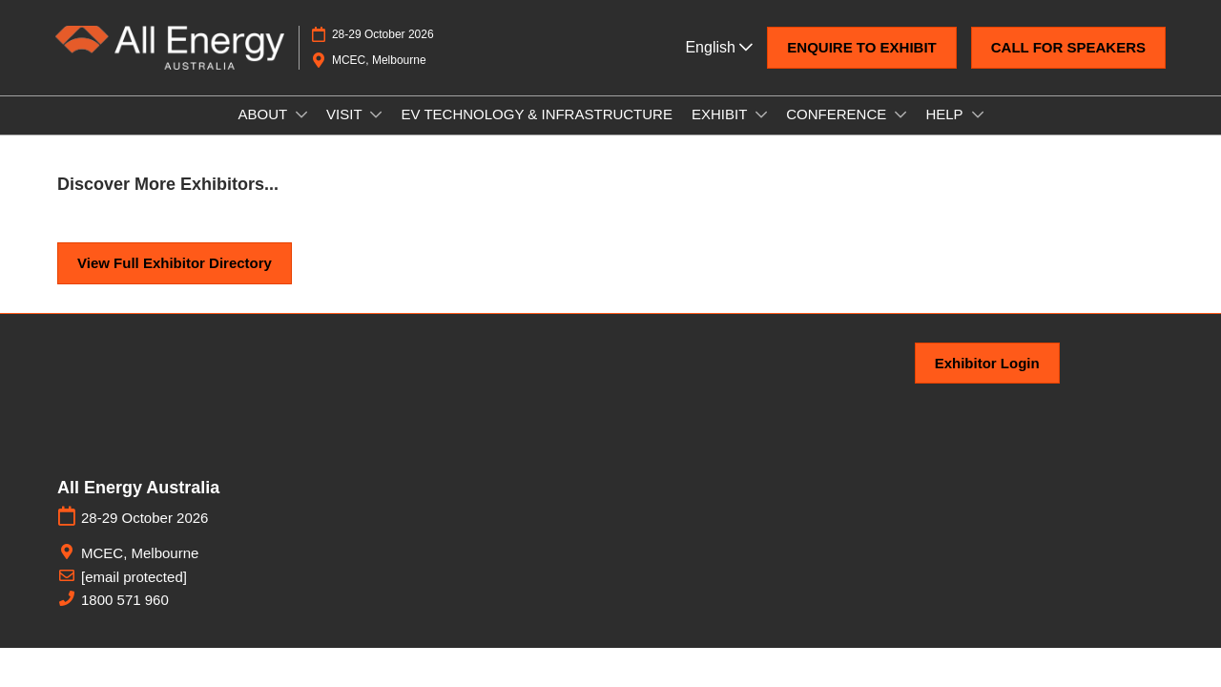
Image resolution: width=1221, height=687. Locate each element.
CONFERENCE (838, 132)
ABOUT (264, 132)
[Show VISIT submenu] (376, 132)
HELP (945, 132)
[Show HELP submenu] (977, 132)
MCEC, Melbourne (139, 570)
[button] (861, 66)
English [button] (719, 65)
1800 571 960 (125, 617)
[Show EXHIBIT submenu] (761, 132)
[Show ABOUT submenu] (301, 132)
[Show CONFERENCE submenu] (900, 132)
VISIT (345, 132)
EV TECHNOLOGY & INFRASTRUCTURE (537, 132)
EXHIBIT (721, 132)
